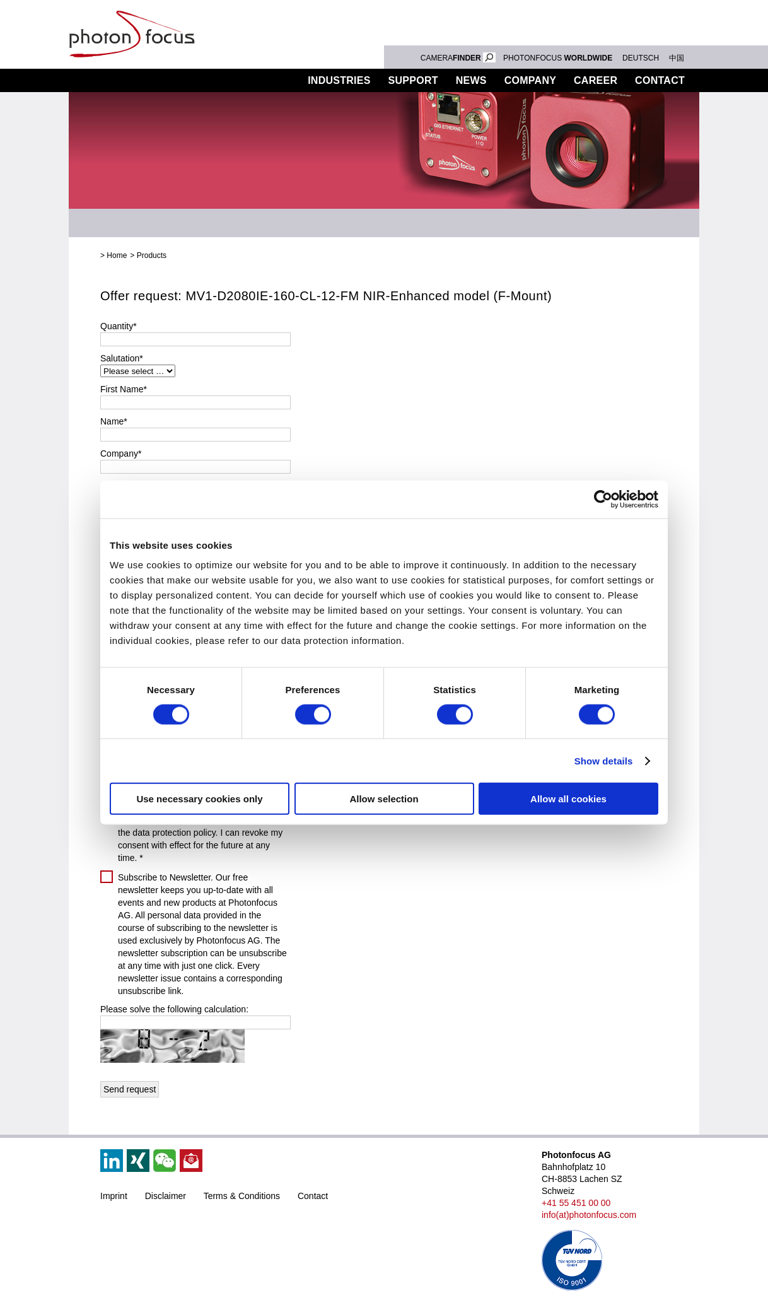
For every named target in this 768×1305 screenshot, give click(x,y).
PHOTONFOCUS (557, 58)
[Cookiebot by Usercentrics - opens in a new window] (603, 498)
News (471, 80)
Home (117, 255)
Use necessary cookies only (199, 798)
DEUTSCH (640, 58)
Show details (603, 760)
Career (595, 80)
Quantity (118, 326)
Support (413, 80)
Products (261, 80)
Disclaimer (165, 1196)
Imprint (113, 1196)
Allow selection (383, 798)
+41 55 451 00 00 (576, 1203)
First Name (123, 389)
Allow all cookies (568, 798)
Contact (660, 80)
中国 (676, 58)
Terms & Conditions (242, 1196)
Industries (339, 80)
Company (530, 80)
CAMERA (458, 58)
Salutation (121, 358)
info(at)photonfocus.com (589, 1215)
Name (113, 421)
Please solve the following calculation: (174, 1009)
